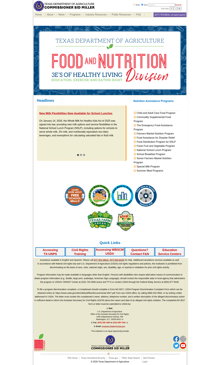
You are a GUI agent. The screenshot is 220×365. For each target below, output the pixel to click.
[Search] (161, 5)
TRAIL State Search (130, 358)
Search (178, 5)
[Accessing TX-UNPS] (50, 252)
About (50, 15)
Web (138, 5)
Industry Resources (96, 15)
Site (145, 5)
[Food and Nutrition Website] (64, 6)
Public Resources (121, 15)
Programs (75, 15)
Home (38, 14)
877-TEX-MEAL (101, 260)
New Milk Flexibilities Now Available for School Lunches (75, 113)
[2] (81, 155)
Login (145, 361)
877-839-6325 (117, 260)
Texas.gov (113, 358)
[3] (84, 155)
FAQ (138, 14)
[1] (78, 155)
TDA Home (72, 358)
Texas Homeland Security (93, 358)
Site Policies (149, 358)
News (61, 15)
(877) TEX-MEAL (162, 15)
